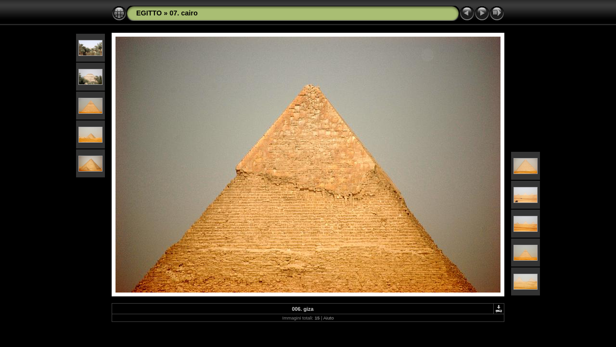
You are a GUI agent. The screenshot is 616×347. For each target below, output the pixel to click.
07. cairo (183, 13)
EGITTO (149, 13)
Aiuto (328, 317)
